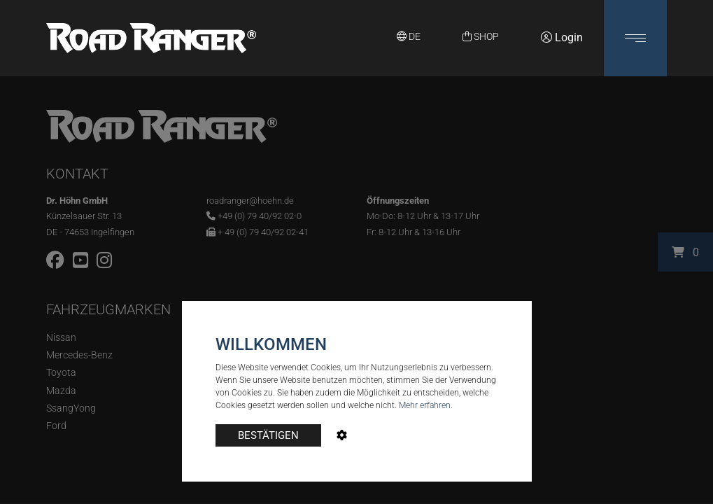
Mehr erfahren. (426, 405)
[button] (635, 38)
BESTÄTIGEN (268, 435)
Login (562, 37)
